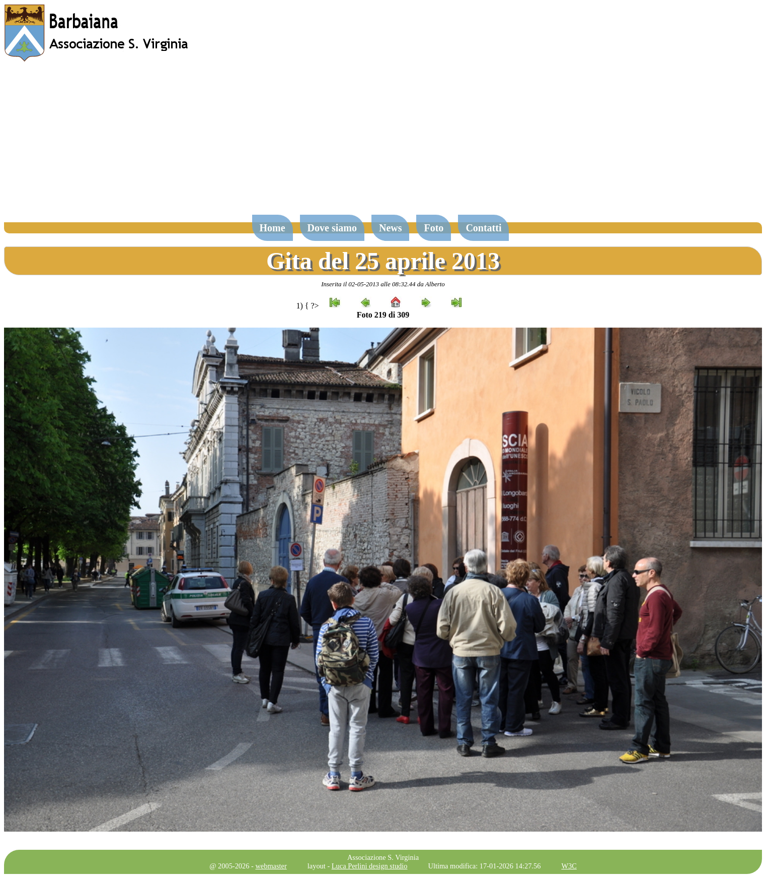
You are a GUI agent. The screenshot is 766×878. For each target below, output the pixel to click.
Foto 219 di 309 (383, 314)
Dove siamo (332, 227)
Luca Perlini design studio (370, 866)
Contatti (483, 227)
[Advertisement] (383, 143)
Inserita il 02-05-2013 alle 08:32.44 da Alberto (383, 284)
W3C (568, 866)
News (390, 227)
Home (272, 227)
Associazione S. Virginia (383, 857)
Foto (433, 227)
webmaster (270, 866)
